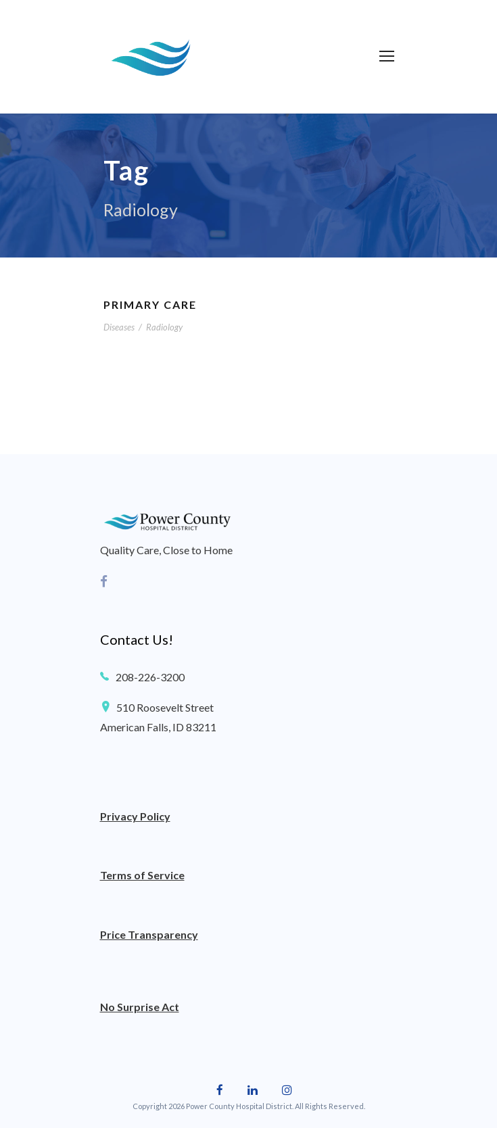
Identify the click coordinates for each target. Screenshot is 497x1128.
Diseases (119, 327)
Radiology (164, 327)
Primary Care (150, 304)
